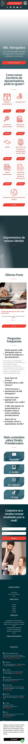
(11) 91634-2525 (18, 665)
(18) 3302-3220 (8, 717)
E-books (14, 472)
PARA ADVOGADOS (14, 636)
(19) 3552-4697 (8, 690)
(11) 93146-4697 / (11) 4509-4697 (13, 658)
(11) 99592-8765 (8, 708)
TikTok (14, 497)
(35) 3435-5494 (18, 673)
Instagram (14, 484)
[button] (26, 301)
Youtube (14, 459)
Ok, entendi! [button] (14, 739)
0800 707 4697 (15, 681)
